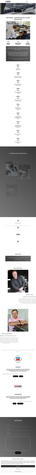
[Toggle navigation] (29, 1)
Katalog (14, 403)
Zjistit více (18, 11)
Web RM (21, 376)
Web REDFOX (20, 403)
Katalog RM (15, 376)
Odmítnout (18, 468)
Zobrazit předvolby (18, 471)
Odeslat (18, 452)
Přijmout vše (18, 466)
